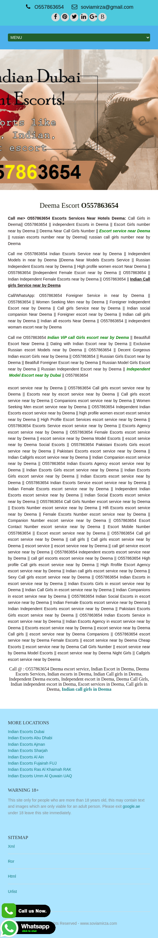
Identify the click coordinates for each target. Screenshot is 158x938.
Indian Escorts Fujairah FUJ (32, 763)
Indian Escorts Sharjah (28, 750)
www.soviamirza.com (98, 923)
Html (12, 876)
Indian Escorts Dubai (26, 731)
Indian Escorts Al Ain (26, 757)
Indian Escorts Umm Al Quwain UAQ (40, 776)
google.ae (131, 806)
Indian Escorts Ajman (26, 744)
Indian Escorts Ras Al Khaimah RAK (39, 769)
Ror (11, 861)
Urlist (12, 891)
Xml (11, 846)
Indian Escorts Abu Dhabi (30, 738)
